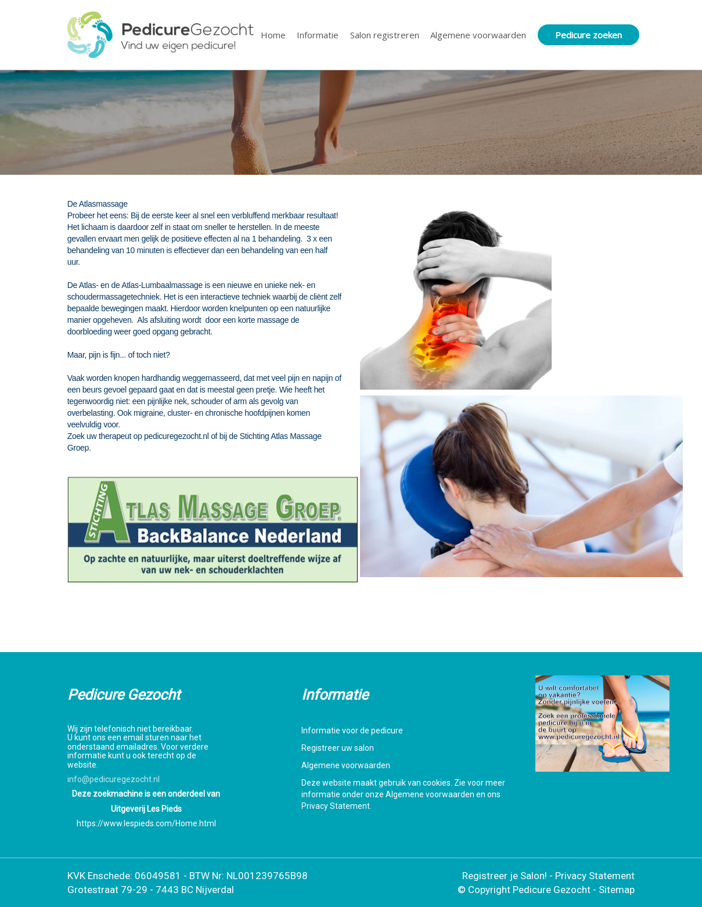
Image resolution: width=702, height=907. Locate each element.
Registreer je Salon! (504, 875)
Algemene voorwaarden (478, 35)
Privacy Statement (595, 875)
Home (273, 35)
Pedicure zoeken (588, 35)
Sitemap (617, 889)
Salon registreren (384, 35)
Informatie (318, 35)
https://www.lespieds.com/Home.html (146, 823)
